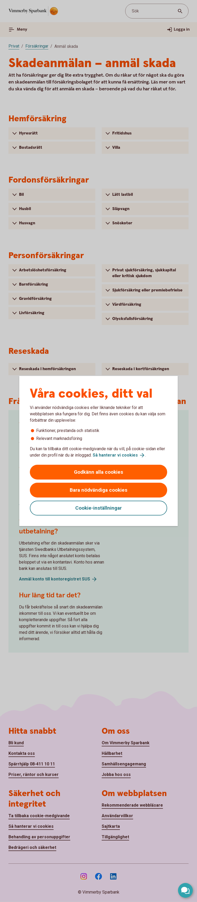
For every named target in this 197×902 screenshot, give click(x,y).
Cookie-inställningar (98, 508)
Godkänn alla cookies (98, 472)
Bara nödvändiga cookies (98, 490)
